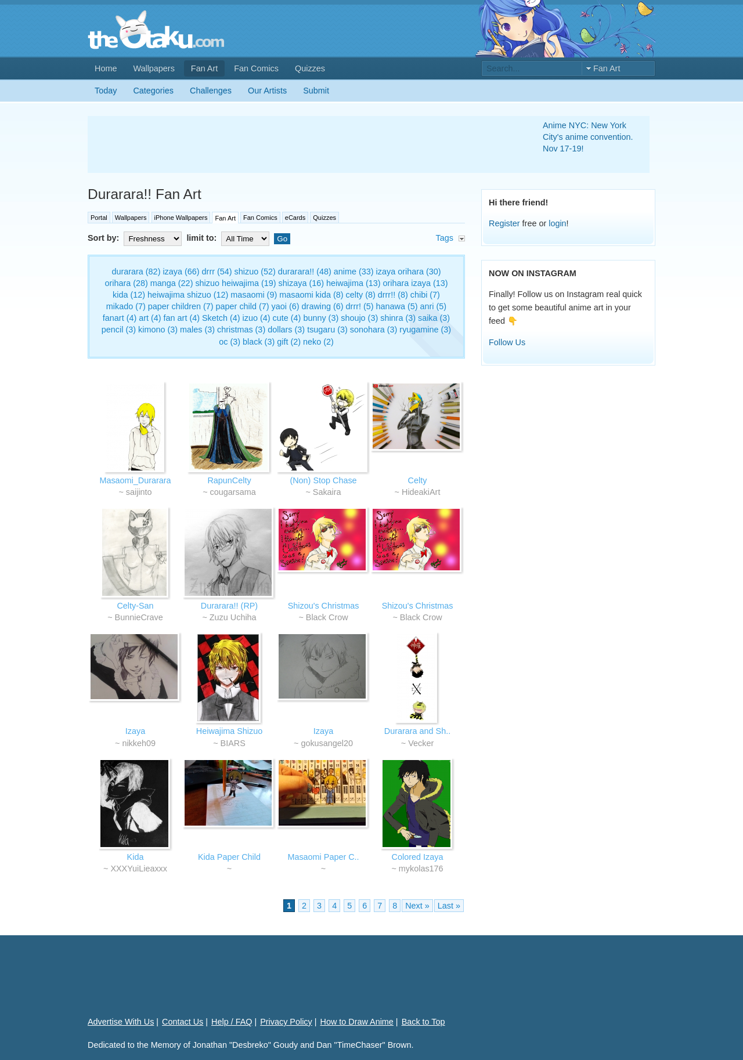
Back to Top (423, 1021)
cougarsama (233, 492)
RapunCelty (229, 480)
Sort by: (136, 238)
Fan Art (204, 68)
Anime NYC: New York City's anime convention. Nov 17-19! (588, 137)
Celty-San (135, 605)
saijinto (139, 492)
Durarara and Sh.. (417, 731)
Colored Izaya (417, 857)
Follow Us (507, 342)
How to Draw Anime (357, 1021)
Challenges (211, 90)
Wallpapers (153, 68)
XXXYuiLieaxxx (138, 868)
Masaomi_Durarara (135, 480)
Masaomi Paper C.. (323, 857)
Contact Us (182, 1021)
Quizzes (310, 68)
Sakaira (327, 492)
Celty (417, 480)
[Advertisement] (301, 144)
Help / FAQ (231, 1021)
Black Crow (327, 617)
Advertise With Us (121, 1021)
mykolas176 (421, 868)
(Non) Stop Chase (323, 480)
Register (504, 223)
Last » (449, 905)
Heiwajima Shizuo (229, 731)
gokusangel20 (327, 743)
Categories (153, 90)
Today (106, 90)
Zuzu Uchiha (233, 617)
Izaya (135, 731)
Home (106, 68)
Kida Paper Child (229, 857)
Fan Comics (256, 68)
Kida (135, 857)
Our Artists (267, 90)
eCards (295, 217)
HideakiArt (421, 492)
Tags (444, 238)
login (557, 223)
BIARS (233, 743)
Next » (417, 905)
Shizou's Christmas (323, 605)
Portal (99, 217)
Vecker (421, 743)
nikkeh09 (139, 743)
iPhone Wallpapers (181, 217)
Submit (316, 90)
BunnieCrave (139, 617)
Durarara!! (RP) (229, 605)
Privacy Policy (286, 1021)
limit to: (229, 238)
